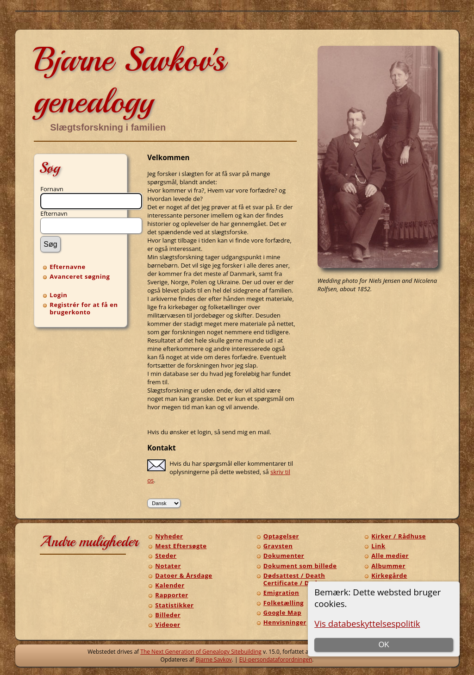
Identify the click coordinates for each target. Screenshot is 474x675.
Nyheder (169, 536)
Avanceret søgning (80, 276)
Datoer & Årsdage (183, 575)
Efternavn (54, 213)
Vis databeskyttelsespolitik (367, 623)
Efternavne (68, 266)
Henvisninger (284, 622)
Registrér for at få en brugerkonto (84, 308)
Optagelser (281, 536)
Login (58, 295)
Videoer (167, 624)
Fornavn (51, 189)
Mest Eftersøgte (180, 546)
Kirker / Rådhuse (398, 536)
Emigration (281, 592)
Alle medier (390, 555)
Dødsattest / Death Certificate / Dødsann (298, 579)
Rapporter (171, 595)
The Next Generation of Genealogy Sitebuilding (201, 652)
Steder (165, 555)
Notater (168, 566)
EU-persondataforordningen (275, 659)
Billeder (168, 615)
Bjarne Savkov (214, 659)
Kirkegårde (389, 575)
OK (384, 645)
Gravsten (278, 546)
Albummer (388, 566)
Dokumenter (284, 555)
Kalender (169, 585)
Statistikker (174, 605)
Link (378, 546)
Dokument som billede (300, 566)
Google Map (282, 612)
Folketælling (283, 603)
